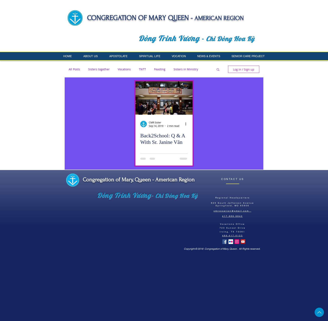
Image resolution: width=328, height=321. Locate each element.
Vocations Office (232, 224)
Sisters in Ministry (186, 69)
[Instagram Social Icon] (237, 241)
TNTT (142, 69)
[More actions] (187, 124)
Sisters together (99, 69)
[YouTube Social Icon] (243, 241)
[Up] (319, 312)
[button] (93, 56)
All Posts (74, 69)
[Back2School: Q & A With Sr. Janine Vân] (164, 98)
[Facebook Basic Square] (224, 241)
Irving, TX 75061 (232, 231)
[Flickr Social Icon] (230, 241)
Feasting (159, 69)
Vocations (124, 69)
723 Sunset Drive (232, 228)
